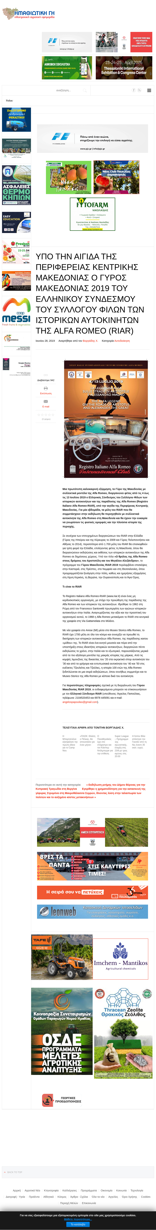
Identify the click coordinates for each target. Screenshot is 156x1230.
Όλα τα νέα (98, 1196)
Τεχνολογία (137, 1190)
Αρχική (17, 1190)
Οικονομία (106, 1190)
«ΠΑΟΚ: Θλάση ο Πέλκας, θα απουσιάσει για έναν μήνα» (87, 740)
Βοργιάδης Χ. (90, 340)
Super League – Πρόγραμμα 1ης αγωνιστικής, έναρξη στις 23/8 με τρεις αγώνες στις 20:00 (122, 746)
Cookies (145, 1196)
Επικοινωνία (89, 1203)
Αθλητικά (48, 1196)
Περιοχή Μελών (69, 1203)
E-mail (45, 406)
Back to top (14, 1172)
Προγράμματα (89, 1190)
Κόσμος (62, 1196)
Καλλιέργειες (69, 1190)
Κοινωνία (121, 1190)
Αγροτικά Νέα (32, 1190)
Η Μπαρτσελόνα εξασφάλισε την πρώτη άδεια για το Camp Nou (70, 743)
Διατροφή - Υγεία (15, 1196)
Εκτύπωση (46, 393)
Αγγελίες (113, 1196)
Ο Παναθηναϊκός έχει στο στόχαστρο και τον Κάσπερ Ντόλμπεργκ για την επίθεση (105, 745)
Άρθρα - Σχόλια (79, 1196)
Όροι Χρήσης (129, 1196)
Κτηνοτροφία (51, 1190)
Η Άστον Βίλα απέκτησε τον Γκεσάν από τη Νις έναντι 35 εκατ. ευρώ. (139, 742)
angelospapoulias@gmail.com (79, 702)
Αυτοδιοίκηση (122, 340)
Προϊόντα (34, 1196)
